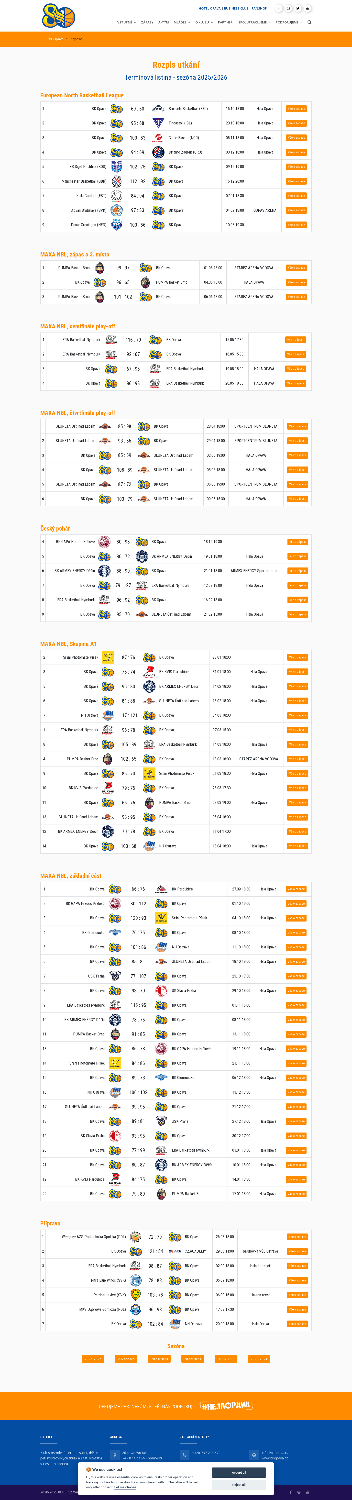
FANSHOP (259, 8)
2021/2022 (225, 1358)
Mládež (180, 22)
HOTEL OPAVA (210, 8)
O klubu (202, 22)
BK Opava (56, 39)
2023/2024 (159, 1358)
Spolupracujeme (252, 22)
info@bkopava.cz (275, 1452)
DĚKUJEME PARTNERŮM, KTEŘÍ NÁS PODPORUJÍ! (147, 1406)
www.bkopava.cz (275, 1458)
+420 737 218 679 (206, 1452)
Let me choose (125, 1487)
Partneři (225, 22)
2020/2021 (259, 1358)
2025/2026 (93, 1358)
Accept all (239, 1472)
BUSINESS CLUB (236, 8)
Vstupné (124, 22)
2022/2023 (192, 1358)
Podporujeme (287, 22)
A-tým (163, 22)
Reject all (239, 1485)
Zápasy (147, 22)
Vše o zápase (296, 109)
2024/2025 (126, 1358)
